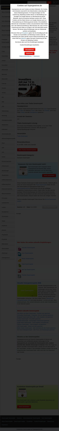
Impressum (36, 56)
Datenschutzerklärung (25, 56)
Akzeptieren (25, 33)
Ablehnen (23, 38)
